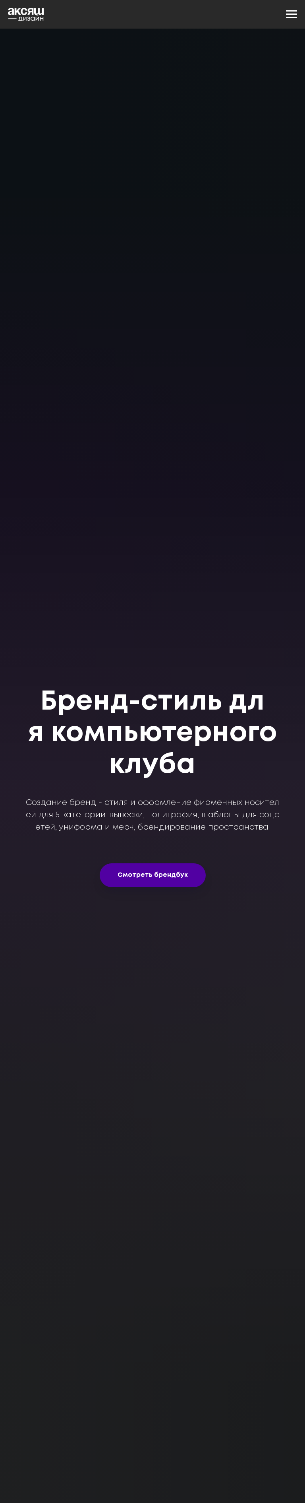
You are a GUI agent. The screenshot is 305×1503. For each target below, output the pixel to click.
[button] (153, 875)
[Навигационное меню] (291, 14)
